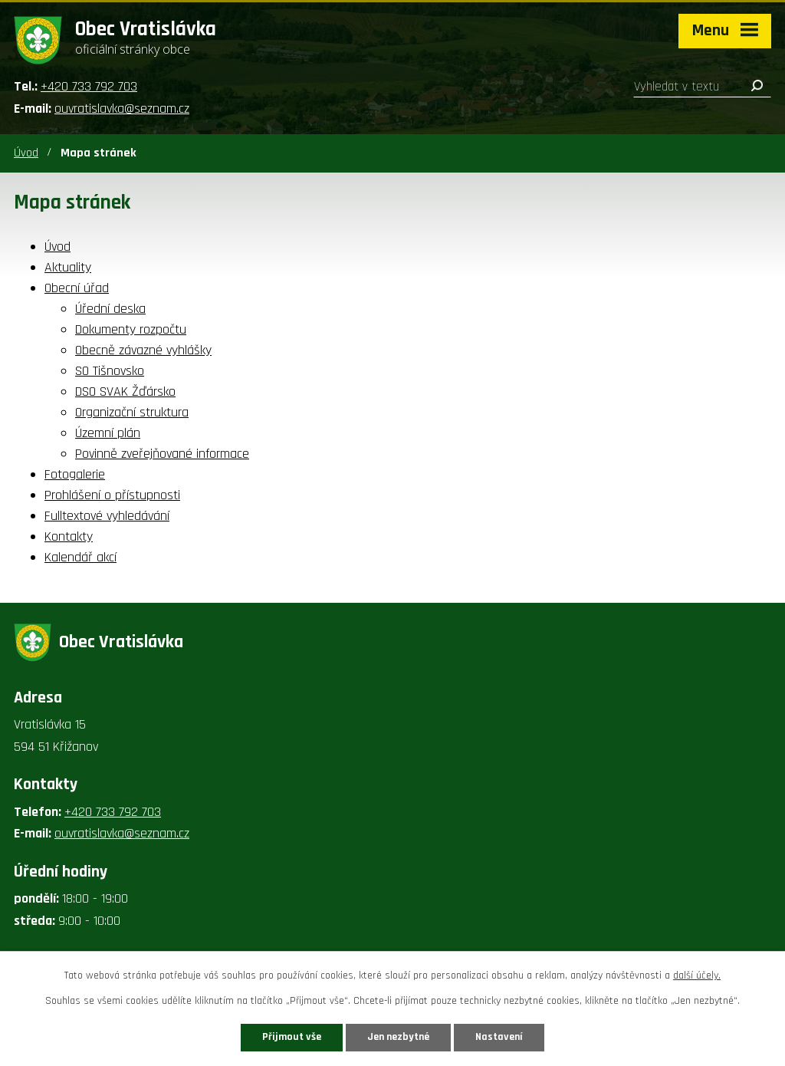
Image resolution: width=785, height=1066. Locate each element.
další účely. (697, 975)
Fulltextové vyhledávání (106, 516)
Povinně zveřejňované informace (162, 453)
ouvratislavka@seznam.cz (121, 108)
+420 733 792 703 (89, 86)
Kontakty (68, 536)
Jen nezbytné (398, 1037)
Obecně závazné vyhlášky (143, 350)
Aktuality (67, 267)
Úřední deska (110, 308)
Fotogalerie (74, 474)
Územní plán (107, 433)
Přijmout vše (291, 1037)
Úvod (26, 153)
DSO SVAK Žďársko (125, 391)
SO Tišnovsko (109, 371)
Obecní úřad (76, 288)
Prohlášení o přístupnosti (112, 495)
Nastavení (499, 1037)
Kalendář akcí (80, 557)
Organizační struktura (132, 412)
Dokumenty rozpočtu (130, 329)
